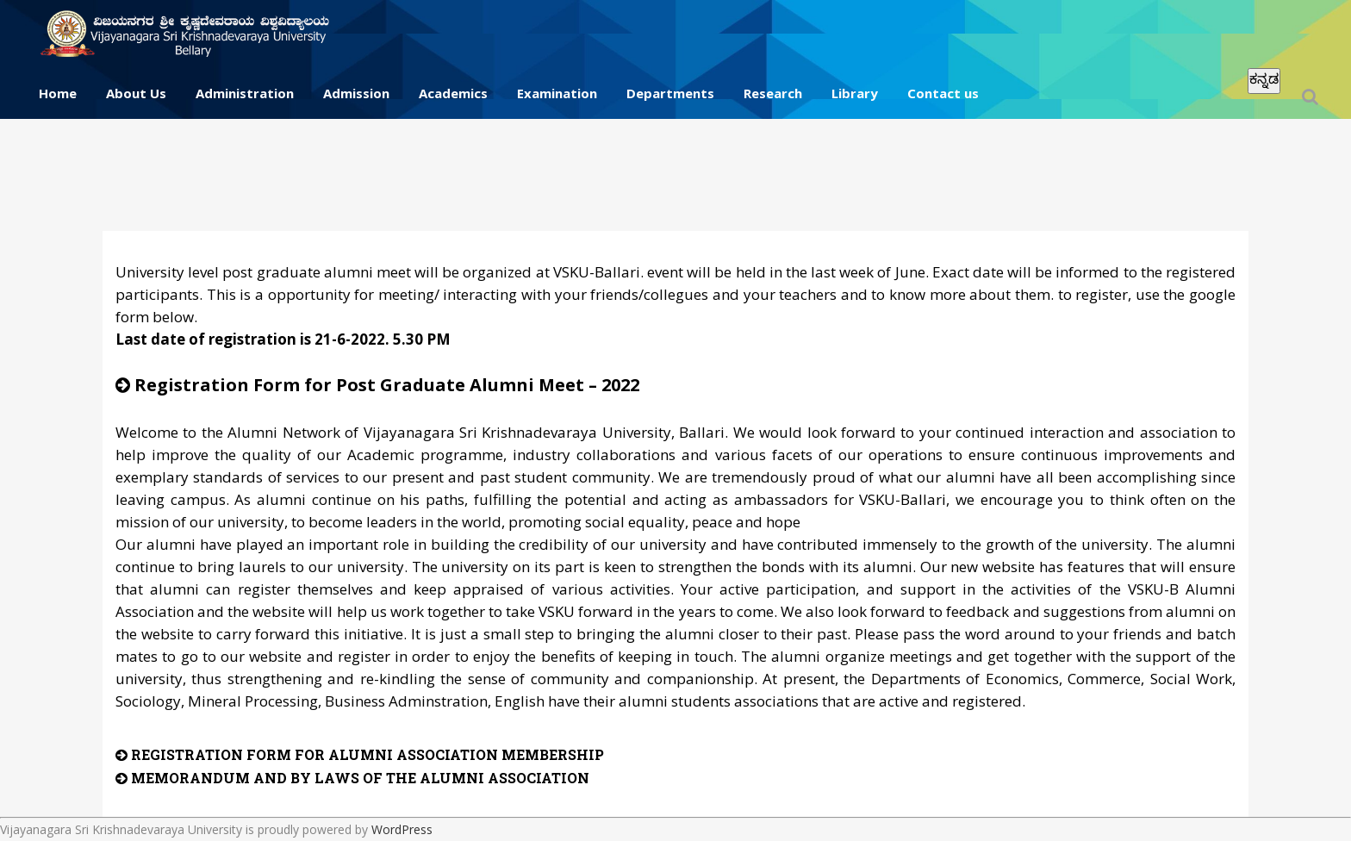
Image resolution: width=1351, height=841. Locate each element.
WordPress (402, 829)
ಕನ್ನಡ (1264, 79)
